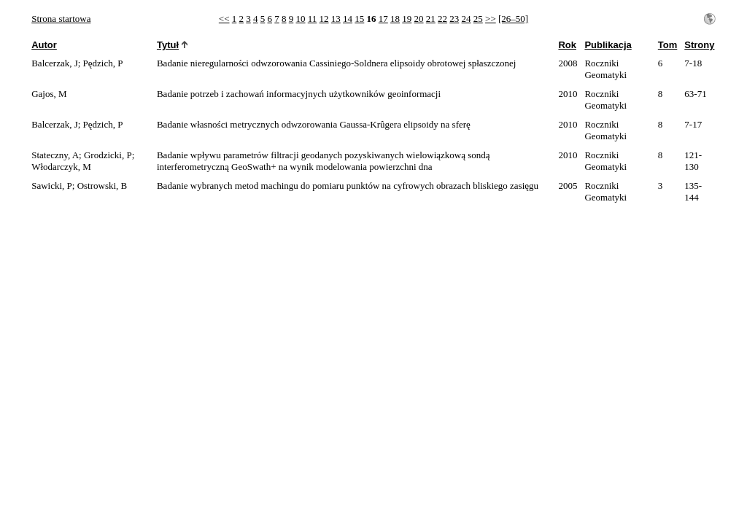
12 (324, 18)
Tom (667, 44)
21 (431, 18)
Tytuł (168, 44)
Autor (44, 44)
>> (490, 18)
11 (312, 18)
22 (442, 18)
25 (478, 18)
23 (454, 18)
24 (466, 18)
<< (224, 18)
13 (336, 18)
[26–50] (513, 18)
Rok (567, 44)
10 (301, 18)
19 (406, 18)
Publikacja (607, 44)
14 (347, 18)
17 (383, 18)
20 (419, 18)
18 (395, 18)
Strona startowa (60, 18)
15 (359, 18)
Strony (699, 44)
